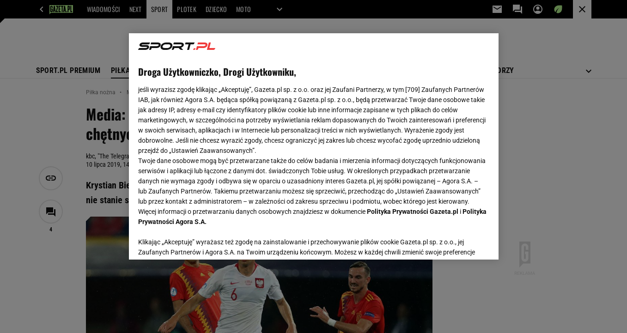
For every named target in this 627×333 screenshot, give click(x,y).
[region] (314, 146)
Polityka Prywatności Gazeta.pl (412, 211)
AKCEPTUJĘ (457, 241)
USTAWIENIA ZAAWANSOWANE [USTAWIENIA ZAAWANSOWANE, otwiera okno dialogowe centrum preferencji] (198, 241)
